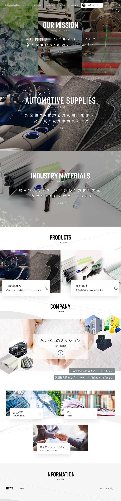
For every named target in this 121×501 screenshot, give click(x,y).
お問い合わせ (90, 5)
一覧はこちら (106, 488)
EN (113, 5)
